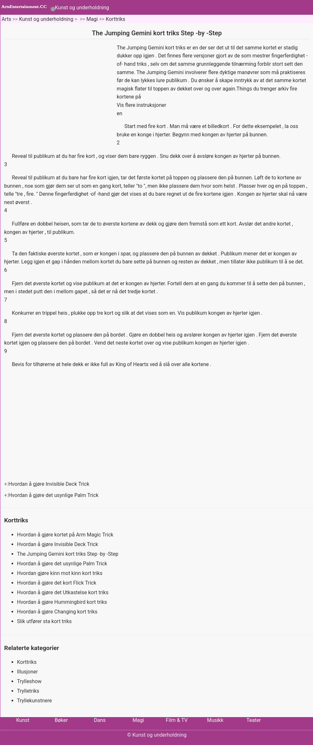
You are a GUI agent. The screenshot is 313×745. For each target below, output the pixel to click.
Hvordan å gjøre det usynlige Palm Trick (54, 495)
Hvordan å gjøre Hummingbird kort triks (62, 602)
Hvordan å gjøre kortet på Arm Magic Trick (65, 535)
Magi (92, 19)
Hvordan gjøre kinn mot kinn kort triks (60, 573)
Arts (6, 19)
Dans (100, 720)
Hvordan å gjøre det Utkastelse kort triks (63, 592)
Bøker (61, 720)
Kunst (22, 720)
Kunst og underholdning (82, 7)
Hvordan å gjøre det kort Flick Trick (57, 583)
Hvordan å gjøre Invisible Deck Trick (49, 484)
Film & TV (177, 720)
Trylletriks (28, 691)
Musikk (215, 720)
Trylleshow (29, 681)
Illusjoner (27, 672)
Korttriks (115, 19)
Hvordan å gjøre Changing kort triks (58, 612)
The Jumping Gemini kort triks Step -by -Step (68, 554)
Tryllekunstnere (34, 701)
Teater (253, 720)
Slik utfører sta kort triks (45, 621)
